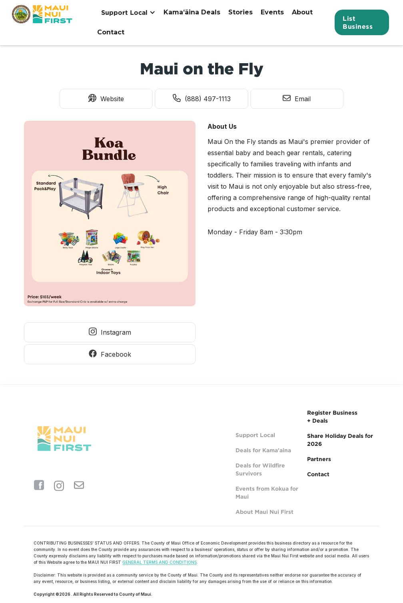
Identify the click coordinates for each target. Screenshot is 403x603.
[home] (43, 22)
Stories (240, 12)
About (302, 12)
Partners (319, 459)
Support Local (255, 448)
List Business (358, 22)
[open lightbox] (110, 215)
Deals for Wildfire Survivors (260, 482)
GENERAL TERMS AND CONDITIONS (159, 566)
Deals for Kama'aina (263, 463)
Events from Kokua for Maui (266, 505)
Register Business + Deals (332, 416)
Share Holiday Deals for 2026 (340, 440)
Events (272, 12)
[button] (128, 12)
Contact (110, 32)
